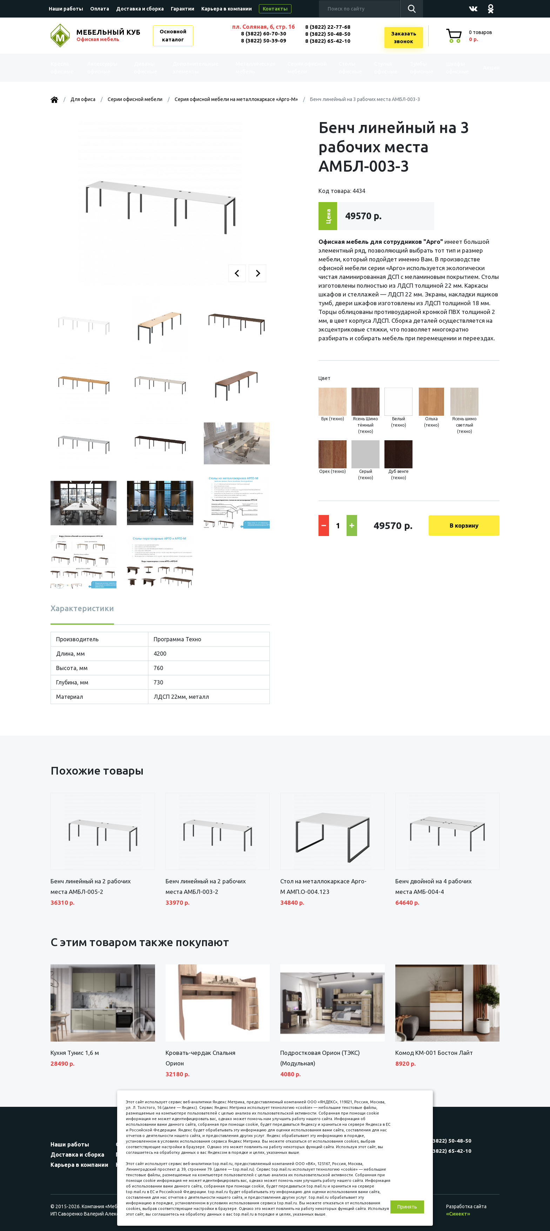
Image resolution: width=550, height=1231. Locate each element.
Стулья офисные (375, 68)
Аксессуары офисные (105, 68)
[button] (237, 273)
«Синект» (458, 1214)
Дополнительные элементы (195, 68)
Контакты (275, 9)
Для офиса (83, 99)
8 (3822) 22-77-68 (327, 27)
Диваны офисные (146, 68)
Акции (483, 68)
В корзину (464, 525)
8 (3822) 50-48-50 (327, 34)
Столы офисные (340, 68)
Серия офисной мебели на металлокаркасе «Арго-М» (236, 99)
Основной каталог (173, 35)
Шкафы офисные (447, 68)
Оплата (99, 9)
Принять (407, 1207)
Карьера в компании (226, 9)
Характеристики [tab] (82, 608)
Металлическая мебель (250, 68)
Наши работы (66, 9)
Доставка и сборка (140, 9)
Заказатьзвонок (403, 38)
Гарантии (182, 9)
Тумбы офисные (411, 68)
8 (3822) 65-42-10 (327, 41)
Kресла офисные (67, 68)
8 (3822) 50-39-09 (263, 41)
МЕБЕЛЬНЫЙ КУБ (109, 35)
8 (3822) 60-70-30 (263, 33)
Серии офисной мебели (290, 67)
